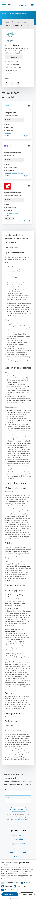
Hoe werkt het (17, 839)
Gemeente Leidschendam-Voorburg (16, 48)
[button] (18, 899)
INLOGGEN (22, 5)
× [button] (34, 861)
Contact (17, 856)
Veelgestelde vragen (17, 843)
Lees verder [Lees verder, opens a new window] (12, 879)
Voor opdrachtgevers (17, 852)
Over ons (17, 848)
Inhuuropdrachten (8, 13)
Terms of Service (19, 819)
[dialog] (18, 881)
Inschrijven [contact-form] (18, 809)
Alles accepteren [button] (9, 894)
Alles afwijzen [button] (27, 894)
